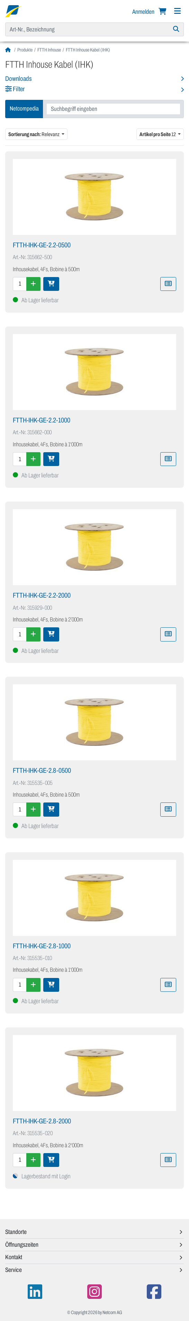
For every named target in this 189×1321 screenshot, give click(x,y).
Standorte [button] (16, 1231)
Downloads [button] (18, 78)
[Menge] (20, 284)
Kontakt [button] (13, 1257)
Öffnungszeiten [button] (21, 1244)
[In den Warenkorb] (51, 284)
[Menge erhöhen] (33, 284)
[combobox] (113, 109)
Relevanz (34, 134)
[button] (94, 89)
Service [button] (13, 1269)
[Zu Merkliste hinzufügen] (168, 284)
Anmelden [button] (143, 11)
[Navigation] (177, 11)
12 (158, 134)
